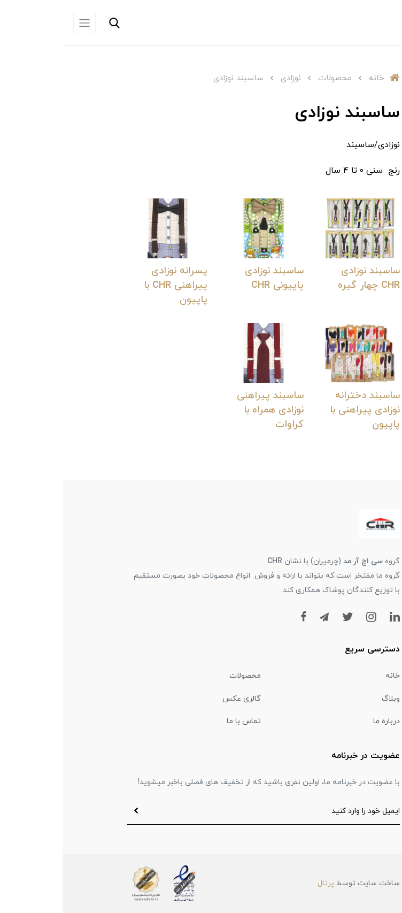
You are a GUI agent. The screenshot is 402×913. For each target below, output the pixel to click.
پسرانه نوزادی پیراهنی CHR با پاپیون (113, 285)
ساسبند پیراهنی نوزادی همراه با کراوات (207, 410)
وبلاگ (328, 699)
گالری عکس (179, 699)
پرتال (263, 883)
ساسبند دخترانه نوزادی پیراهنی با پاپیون (302, 410)
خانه (330, 676)
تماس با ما (181, 721)
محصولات (182, 676)
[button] (76, 23)
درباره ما (324, 721)
